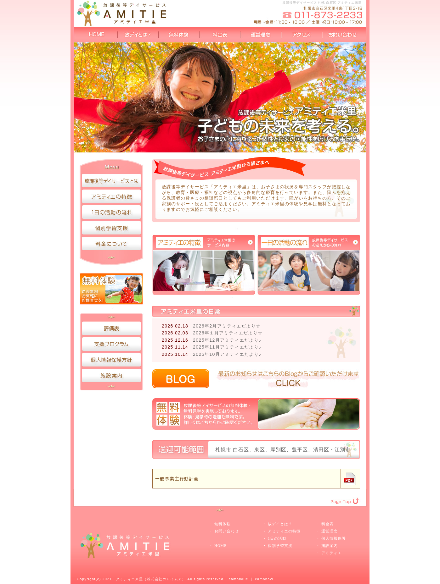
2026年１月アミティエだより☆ (228, 332)
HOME (220, 545)
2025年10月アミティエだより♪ (227, 354)
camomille (238, 579)
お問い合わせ (226, 531)
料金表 (327, 524)
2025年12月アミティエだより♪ (227, 340)
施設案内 (329, 545)
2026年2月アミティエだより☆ (227, 325)
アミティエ (331, 553)
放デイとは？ (280, 524)
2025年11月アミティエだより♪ (227, 347)
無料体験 (222, 524)
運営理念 (329, 531)
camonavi (264, 579)
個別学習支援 (280, 545)
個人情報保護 (333, 538)
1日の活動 (277, 538)
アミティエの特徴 (284, 531)
